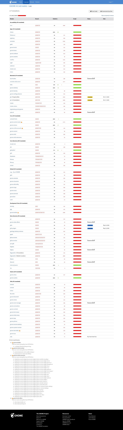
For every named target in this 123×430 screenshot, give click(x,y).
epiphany (12, 38)
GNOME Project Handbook (69, 419)
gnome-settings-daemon (16, 94)
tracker (11, 103)
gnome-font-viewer (14, 312)
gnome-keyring (13, 91)
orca (11, 25)
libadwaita (12, 156)
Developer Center (67, 416)
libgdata (12, 246)
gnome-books (13, 47)
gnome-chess (13, 275)
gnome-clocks (13, 300)
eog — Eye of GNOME (15, 172)
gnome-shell (13, 134)
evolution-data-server (15, 81)
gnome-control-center (15, 122)
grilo (11, 225)
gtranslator (12, 196)
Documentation (66, 417)
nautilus (12, 59)
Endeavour (12, 35)
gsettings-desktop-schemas (16, 231)
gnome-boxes (13, 50)
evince (11, 290)
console (12, 287)
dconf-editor (13, 78)
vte (11, 268)
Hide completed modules (108, 15)
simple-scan (13, 69)
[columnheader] (22, 18)
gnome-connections (15, 306)
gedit (11, 44)
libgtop (12, 249)
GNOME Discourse (67, 423)
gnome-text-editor (14, 330)
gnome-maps (13, 187)
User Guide (93, 11)
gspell (11, 234)
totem (11, 72)
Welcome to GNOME (41, 419)
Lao (30, 6)
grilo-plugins (13, 228)
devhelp (12, 206)
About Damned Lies (41, 416)
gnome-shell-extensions (16, 137)
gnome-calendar (14, 178)
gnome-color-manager (15, 303)
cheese (11, 32)
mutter (11, 165)
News (90, 414)
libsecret (12, 262)
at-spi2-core (13, 144)
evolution (12, 41)
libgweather (13, 253)
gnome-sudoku (13, 278)
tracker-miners (13, 106)
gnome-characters (14, 181)
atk (11, 147)
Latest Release (92, 417)
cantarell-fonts (13, 119)
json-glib (12, 243)
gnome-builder (13, 212)
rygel (11, 62)
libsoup (12, 159)
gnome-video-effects (15, 222)
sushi (11, 199)
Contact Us (39, 424)
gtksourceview (13, 237)
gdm (11, 175)
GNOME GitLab (66, 424)
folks (11, 84)
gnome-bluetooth (14, 296)
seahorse (12, 66)
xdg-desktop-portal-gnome (16, 109)
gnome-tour (13, 333)
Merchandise (39, 423)
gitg (11, 209)
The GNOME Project (42, 414)
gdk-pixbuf (12, 150)
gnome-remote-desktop (16, 324)
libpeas (12, 259)
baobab (12, 284)
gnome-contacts (14, 309)
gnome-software (14, 53)
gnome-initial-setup (14, 315)
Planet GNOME (92, 419)
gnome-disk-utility (14, 184)
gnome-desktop (14, 88)
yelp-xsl (12, 112)
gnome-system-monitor (15, 327)
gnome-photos (13, 321)
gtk (11, 97)
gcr (11, 219)
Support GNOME (40, 421)
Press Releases (92, 416)
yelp (11, 336)
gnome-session (13, 131)
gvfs (11, 153)
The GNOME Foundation (42, 426)
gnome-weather (14, 56)
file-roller (12, 293)
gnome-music (13, 190)
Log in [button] (110, 2)
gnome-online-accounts (16, 128)
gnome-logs (13, 318)
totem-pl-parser (14, 265)
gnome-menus (13, 125)
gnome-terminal (14, 193)
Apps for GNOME (66, 421)
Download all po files (106, 11)
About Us (38, 417)
